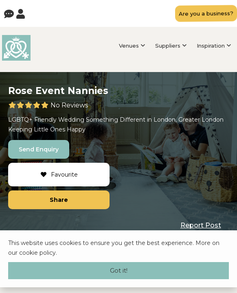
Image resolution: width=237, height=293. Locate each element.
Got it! (118, 270)
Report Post (200, 225)
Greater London (201, 119)
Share (59, 199)
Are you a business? (206, 13)
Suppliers (167, 45)
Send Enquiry (39, 149)
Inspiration (211, 45)
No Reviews (69, 105)
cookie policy (37, 252)
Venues (129, 45)
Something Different (115, 119)
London (165, 119)
